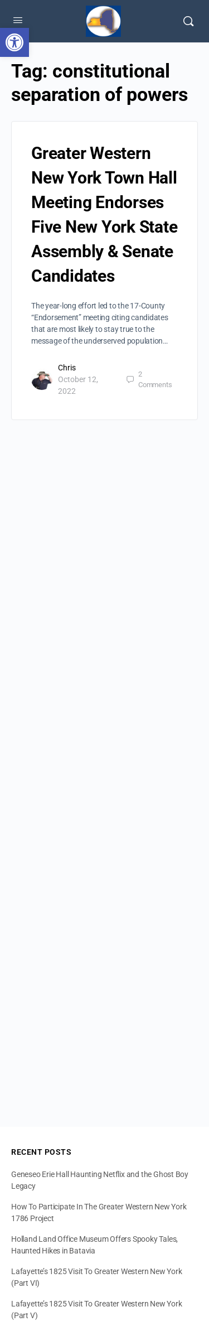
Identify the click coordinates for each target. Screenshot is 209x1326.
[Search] (188, 21)
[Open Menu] (18, 20)
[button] (14, 42)
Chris (67, 367)
